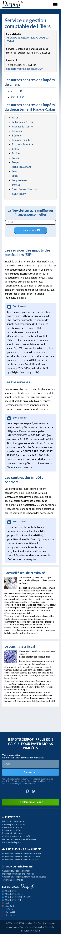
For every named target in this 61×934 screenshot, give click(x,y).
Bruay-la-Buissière (22, 144)
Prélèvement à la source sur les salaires (20, 859)
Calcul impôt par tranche (13, 824)
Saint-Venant (19, 193)
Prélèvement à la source (21, 849)
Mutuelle (8, 912)
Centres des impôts (11, 842)
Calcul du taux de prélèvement (16, 871)
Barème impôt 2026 (11, 830)
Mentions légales (37, 927)
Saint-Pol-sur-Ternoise (24, 189)
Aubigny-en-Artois (22, 121)
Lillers (15, 175)
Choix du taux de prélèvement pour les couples (24, 876)
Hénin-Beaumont (21, 166)
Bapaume (17, 130)
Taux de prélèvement (18, 866)
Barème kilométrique (12, 833)
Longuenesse (19, 180)
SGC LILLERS (17, 97)
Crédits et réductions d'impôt (16, 836)
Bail (5, 903)
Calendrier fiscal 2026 (12, 827)
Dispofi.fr (33, 923)
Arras (15, 117)
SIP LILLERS (16, 91)
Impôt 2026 (11, 817)
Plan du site (49, 927)
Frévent (16, 157)
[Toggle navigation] (55, 4)
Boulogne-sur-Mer (22, 139)
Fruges (16, 162)
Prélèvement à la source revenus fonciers (21, 853)
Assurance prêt (12, 900)
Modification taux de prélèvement (18, 873)
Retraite (8, 915)
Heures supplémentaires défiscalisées (19, 839)
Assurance (9, 891)
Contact (36, 931)
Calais (15, 148)
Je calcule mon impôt (30, 801)
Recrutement (26, 931)
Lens (14, 171)
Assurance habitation (16, 897)
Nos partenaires (12, 927)
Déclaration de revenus (13, 821)
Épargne (8, 906)
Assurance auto (13, 894)
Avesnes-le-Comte (22, 126)
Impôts (7, 909)
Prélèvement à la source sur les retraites (21, 856)
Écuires (16, 153)
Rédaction (24, 927)
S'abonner (30, 771)
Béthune (16, 135)
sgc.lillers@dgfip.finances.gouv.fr (24, 68)
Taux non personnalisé (12, 880)
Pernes (16, 184)
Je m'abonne (30, 230)
